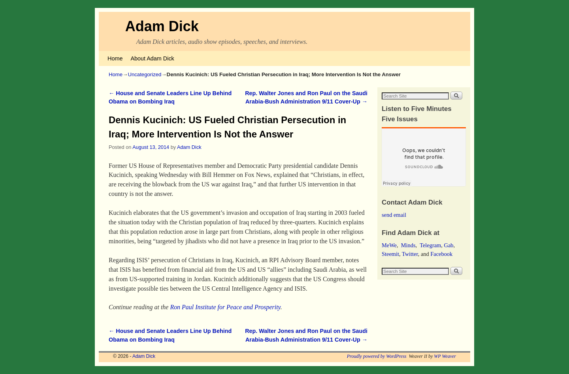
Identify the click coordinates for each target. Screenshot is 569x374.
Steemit (390, 254)
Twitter (410, 254)
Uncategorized (144, 74)
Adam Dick (162, 26)
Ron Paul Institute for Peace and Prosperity (225, 307)
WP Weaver (445, 356)
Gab (448, 245)
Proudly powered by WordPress (377, 356)
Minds (408, 245)
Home (114, 58)
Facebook (441, 254)
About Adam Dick (152, 58)
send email (394, 215)
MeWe (389, 245)
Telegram (430, 245)
